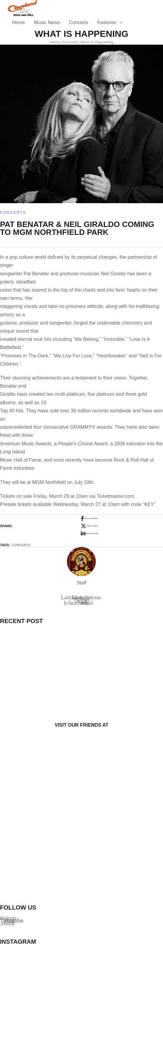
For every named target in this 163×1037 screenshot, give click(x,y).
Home (54, 42)
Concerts (70, 42)
